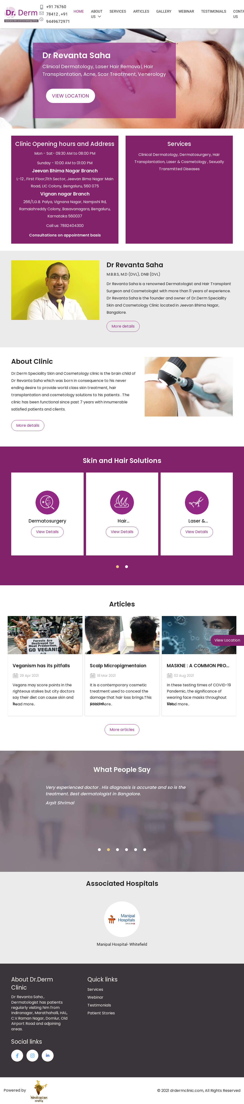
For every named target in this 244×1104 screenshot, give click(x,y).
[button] (117, 567)
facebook (17, 1056)
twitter (32, 1056)
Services (118, 11)
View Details (47, 531)
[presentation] (11, 67)
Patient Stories (101, 1013)
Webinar (186, 11)
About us (96, 14)
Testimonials (213, 11)
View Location (70, 95)
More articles (122, 729)
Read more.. (24, 704)
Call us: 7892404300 (65, 225)
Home (79, 11)
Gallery (163, 11)
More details (123, 326)
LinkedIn (48, 1056)
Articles (141, 11)
